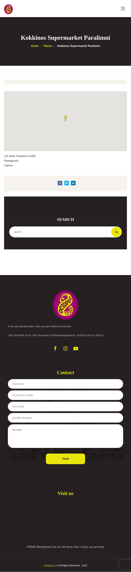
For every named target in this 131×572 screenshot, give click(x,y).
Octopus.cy (50, 565)
